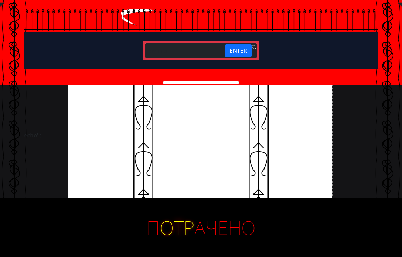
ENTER (238, 51)
